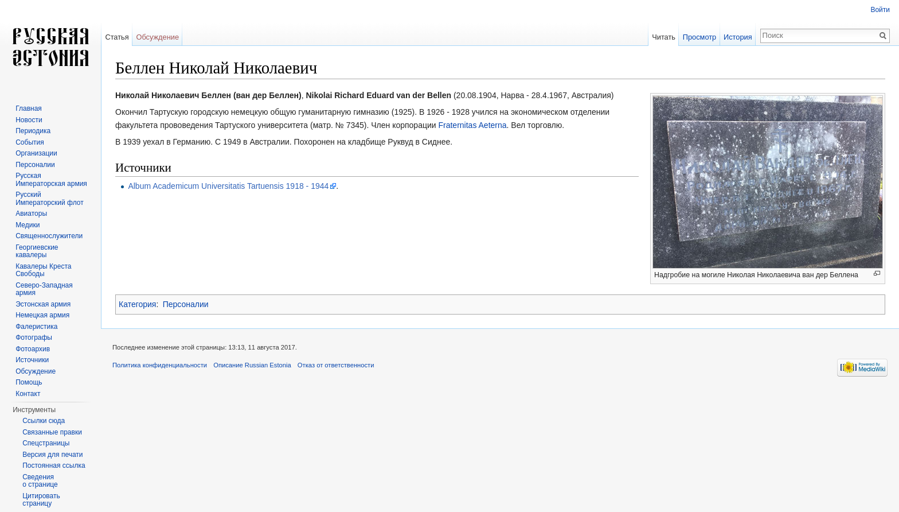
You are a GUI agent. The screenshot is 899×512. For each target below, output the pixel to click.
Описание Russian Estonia (252, 365)
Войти (880, 10)
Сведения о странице (40, 481)
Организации (36, 153)
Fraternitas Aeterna (472, 125)
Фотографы (33, 337)
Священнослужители (49, 236)
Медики (27, 225)
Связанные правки (52, 432)
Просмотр (699, 37)
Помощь (28, 382)
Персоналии (186, 304)
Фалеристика (36, 327)
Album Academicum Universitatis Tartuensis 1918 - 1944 (228, 186)
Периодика (32, 131)
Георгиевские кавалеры (36, 251)
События (29, 142)
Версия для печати (52, 455)
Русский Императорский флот (49, 199)
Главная (28, 108)
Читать (663, 37)
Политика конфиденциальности (159, 365)
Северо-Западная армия (44, 289)
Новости (28, 120)
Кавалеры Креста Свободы (43, 270)
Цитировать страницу (41, 500)
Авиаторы (31, 214)
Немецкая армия (42, 315)
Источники (32, 360)
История (738, 37)
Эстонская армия (43, 304)
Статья (116, 37)
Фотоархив (32, 349)
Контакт (27, 394)
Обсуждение (157, 37)
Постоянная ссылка (53, 465)
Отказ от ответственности (336, 365)
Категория (137, 304)
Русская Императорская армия (51, 180)
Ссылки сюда (43, 421)
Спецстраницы (45, 443)
